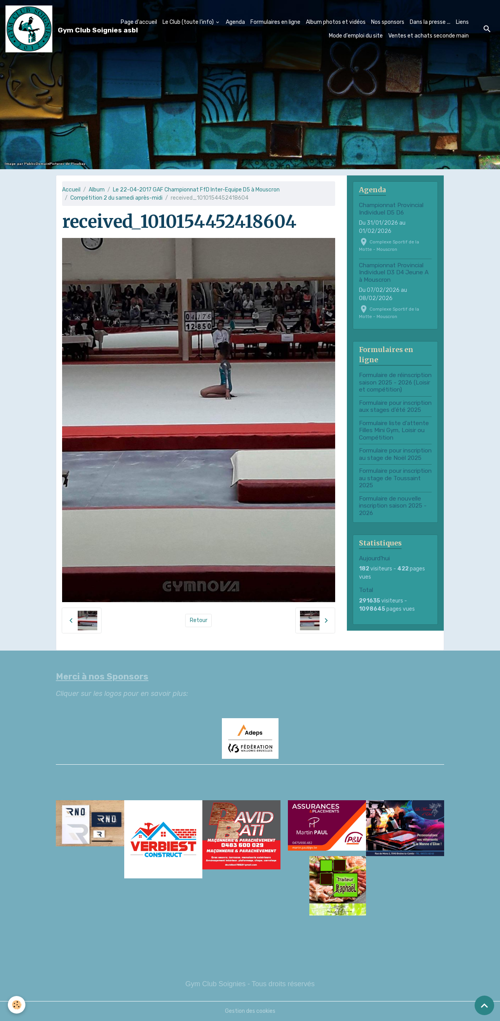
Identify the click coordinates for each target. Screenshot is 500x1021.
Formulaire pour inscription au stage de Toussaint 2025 (395, 478)
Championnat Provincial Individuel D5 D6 (391, 209)
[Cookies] (16, 1005)
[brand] (55, 28)
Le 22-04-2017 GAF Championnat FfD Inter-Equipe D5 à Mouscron (196, 189)
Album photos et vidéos (336, 22)
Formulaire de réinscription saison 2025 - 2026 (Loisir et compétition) (395, 382)
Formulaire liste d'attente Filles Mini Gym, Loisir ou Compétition (394, 430)
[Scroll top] (484, 1005)
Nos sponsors (387, 22)
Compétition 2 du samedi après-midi (116, 198)
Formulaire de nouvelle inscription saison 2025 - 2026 (393, 506)
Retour (198, 620)
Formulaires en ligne (275, 22)
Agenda (235, 22)
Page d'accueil (139, 22)
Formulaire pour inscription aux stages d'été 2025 (395, 406)
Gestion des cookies (250, 1011)
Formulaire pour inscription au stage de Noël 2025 (395, 454)
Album (97, 189)
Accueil (71, 189)
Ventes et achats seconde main (428, 35)
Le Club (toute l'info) (188, 22)
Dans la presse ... (430, 22)
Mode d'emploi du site (356, 35)
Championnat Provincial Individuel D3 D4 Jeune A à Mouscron (394, 272)
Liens (462, 22)
